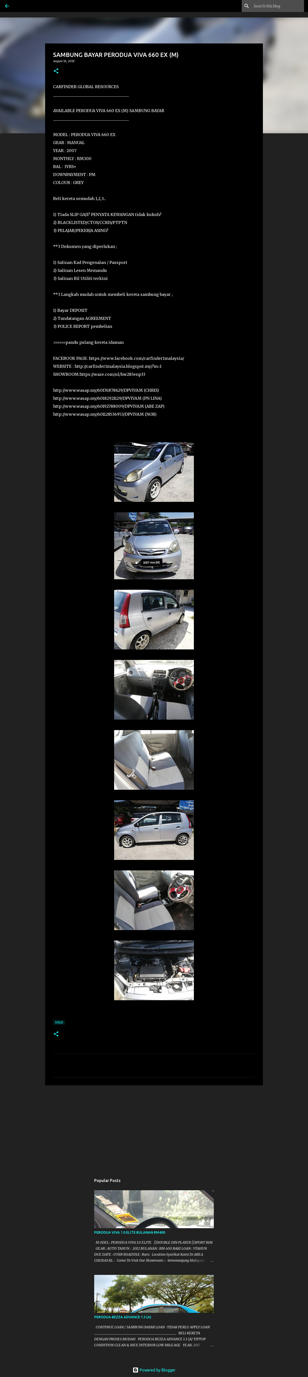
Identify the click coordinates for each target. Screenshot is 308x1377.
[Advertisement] (154, 1128)
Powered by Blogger (154, 1370)
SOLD (59, 1022)
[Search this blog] (278, 6)
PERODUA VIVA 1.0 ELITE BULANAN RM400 (129, 1232)
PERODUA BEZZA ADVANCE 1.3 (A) (122, 1317)
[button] (56, 71)
